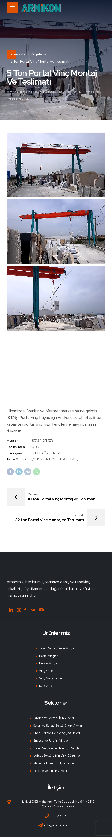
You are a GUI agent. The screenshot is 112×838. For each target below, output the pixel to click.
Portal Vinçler (47, 657)
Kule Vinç (44, 687)
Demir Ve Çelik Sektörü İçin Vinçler (57, 749)
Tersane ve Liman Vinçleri (50, 772)
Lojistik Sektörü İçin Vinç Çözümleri (57, 757)
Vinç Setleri (46, 672)
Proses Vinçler (48, 664)
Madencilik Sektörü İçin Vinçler (54, 764)
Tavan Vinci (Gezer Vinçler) (58, 649)
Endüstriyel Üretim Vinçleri (51, 742)
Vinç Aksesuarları (50, 679)
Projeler (37, 54)
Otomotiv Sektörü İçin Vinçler (53, 719)
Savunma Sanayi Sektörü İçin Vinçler (58, 726)
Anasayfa (17, 54)
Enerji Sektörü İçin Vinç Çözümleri (56, 734)
